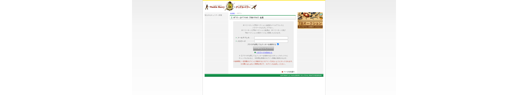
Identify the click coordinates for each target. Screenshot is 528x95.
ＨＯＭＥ (232, 13)
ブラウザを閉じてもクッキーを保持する (261, 44)
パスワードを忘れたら (264, 52)
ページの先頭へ (288, 72)
